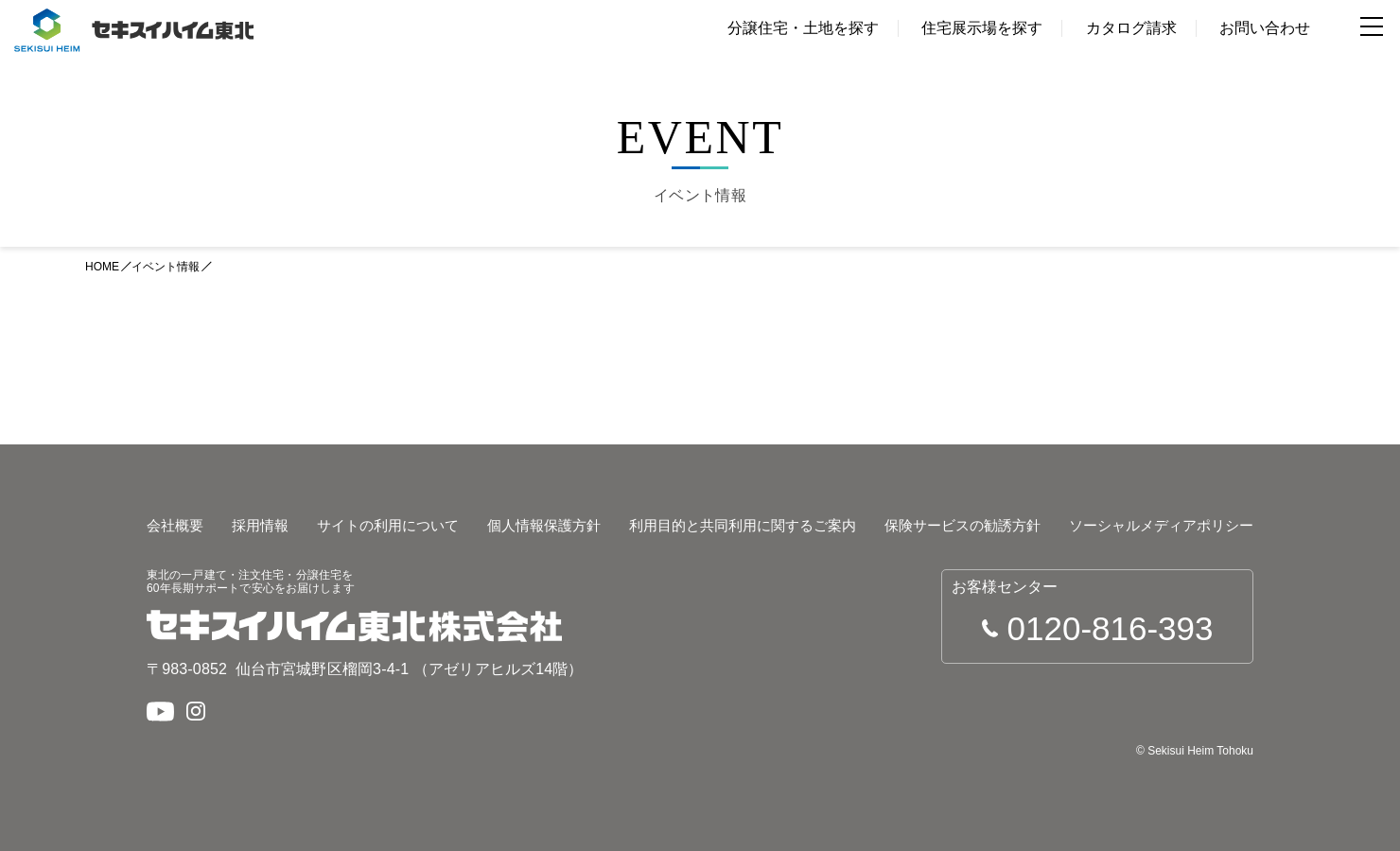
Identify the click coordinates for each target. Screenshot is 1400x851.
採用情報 (260, 525)
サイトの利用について (388, 525)
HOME (102, 267)
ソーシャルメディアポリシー (1161, 525)
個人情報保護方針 (544, 525)
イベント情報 (165, 267)
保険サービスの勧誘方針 (962, 525)
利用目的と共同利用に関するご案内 (742, 525)
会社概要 (175, 525)
